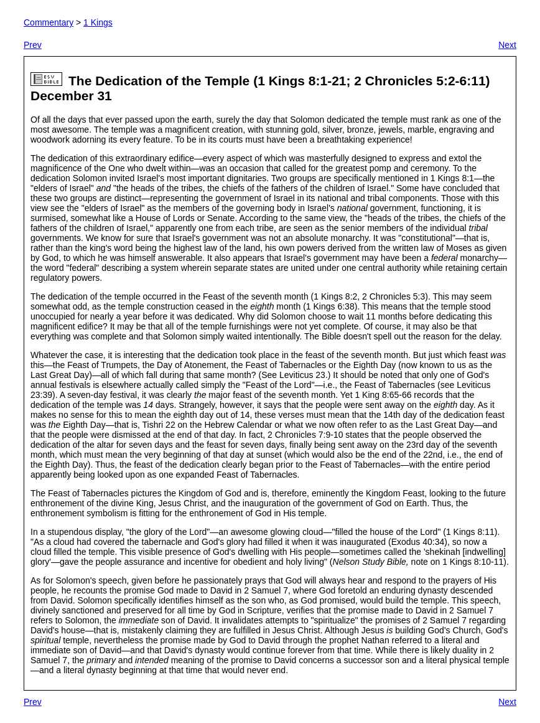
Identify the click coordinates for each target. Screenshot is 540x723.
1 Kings (98, 22)
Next (507, 45)
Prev (33, 45)
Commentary (48, 22)
